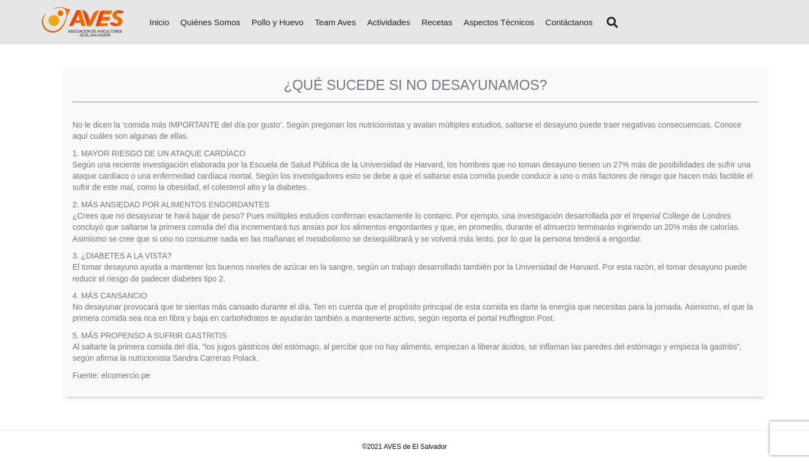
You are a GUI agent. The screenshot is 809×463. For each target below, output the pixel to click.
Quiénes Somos (210, 22)
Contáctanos (569, 22)
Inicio (159, 22)
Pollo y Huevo (278, 22)
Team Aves (335, 22)
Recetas (436, 22)
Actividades (388, 22)
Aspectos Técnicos (498, 22)
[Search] (608, 22)
